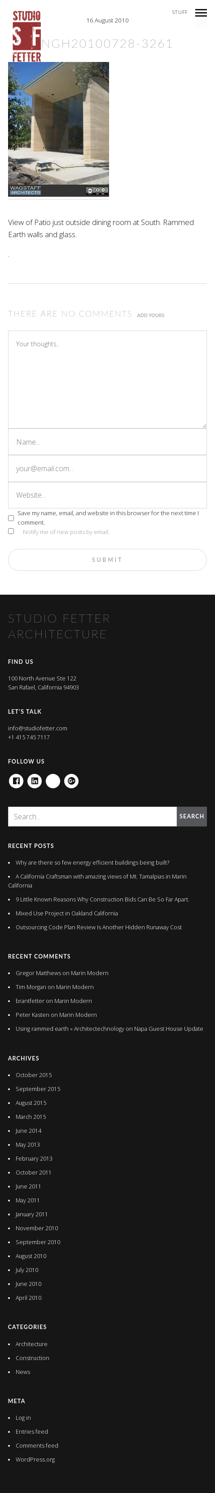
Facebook (16, 778)
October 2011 (34, 1172)
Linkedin (34, 778)
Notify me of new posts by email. (66, 532)
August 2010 (31, 1256)
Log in (23, 1418)
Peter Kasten (32, 1015)
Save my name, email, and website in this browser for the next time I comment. (108, 517)
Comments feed (37, 1445)
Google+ (71, 778)
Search (192, 816)
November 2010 (37, 1228)
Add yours (150, 315)
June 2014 (28, 1131)
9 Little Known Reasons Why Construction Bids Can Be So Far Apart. (102, 899)
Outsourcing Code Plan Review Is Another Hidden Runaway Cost (99, 927)
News (23, 1372)
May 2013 (28, 1144)
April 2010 (28, 1298)
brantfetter (30, 1001)
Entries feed (32, 1432)
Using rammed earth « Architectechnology (70, 1029)
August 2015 (31, 1103)
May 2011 (28, 1200)
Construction (32, 1358)
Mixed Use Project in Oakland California (67, 913)
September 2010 (38, 1242)
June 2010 (28, 1284)
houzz (53, 778)
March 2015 (31, 1117)
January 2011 (32, 1214)
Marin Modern (90, 973)
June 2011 (28, 1186)
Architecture (32, 1344)
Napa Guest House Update (168, 1029)
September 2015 (38, 1089)
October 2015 (34, 1075)
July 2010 (27, 1270)
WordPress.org (35, 1459)
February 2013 (34, 1158)
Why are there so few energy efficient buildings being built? (92, 862)
